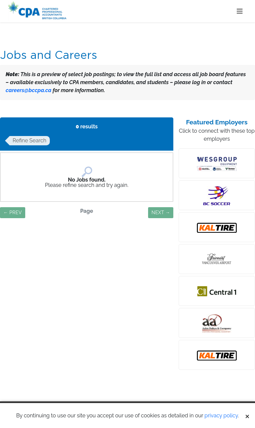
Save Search (87, 240)
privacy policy (221, 415)
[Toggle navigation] (239, 11)
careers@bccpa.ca (28, 90)
